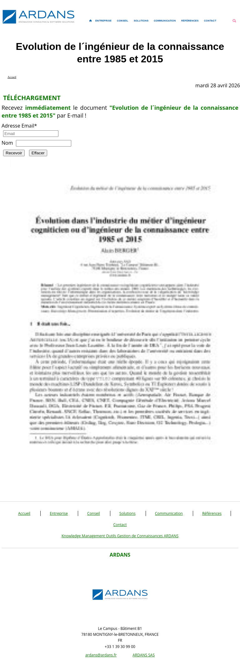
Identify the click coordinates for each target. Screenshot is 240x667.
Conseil (93, 513)
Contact (120, 524)
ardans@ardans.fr (101, 655)
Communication (169, 513)
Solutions (127, 513)
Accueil (24, 513)
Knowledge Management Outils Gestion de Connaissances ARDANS (120, 536)
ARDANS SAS (143, 655)
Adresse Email (19, 125)
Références (212, 513)
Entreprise (59, 513)
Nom (7, 142)
